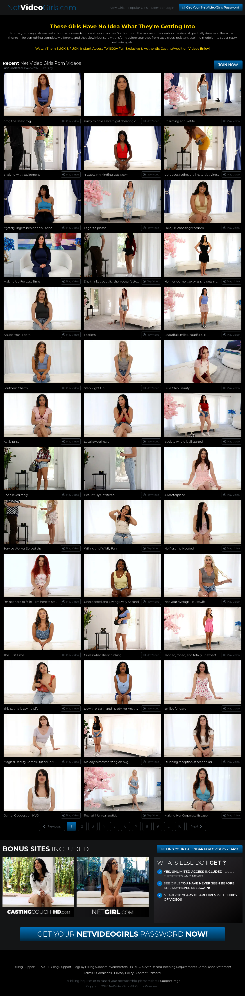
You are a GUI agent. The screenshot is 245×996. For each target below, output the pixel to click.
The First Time (14, 655)
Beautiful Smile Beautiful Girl (185, 334)
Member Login (162, 8)
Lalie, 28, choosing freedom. (184, 228)
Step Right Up (94, 388)
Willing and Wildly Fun (100, 548)
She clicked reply (16, 495)
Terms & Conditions (98, 973)
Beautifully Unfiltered (99, 495)
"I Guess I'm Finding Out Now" (106, 174)
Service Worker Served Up (22, 548)
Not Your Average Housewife (185, 601)
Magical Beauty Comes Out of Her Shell (32, 762)
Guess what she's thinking (103, 655)
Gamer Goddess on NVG (21, 815)
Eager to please (95, 228)
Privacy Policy (124, 973)
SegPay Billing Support (90, 967)
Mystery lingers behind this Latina (28, 228)
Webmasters (118, 967)
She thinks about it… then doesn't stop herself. (117, 281)
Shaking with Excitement (22, 174)
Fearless (90, 334)
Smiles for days (175, 708)
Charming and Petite (179, 121)
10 (179, 826)
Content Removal (148, 973)
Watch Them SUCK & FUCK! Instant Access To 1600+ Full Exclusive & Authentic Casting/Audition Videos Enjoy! (122, 49)
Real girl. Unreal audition (101, 815)
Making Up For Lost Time (22, 281)
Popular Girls (138, 8)
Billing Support (25, 967)
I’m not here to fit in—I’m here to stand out (34, 601)
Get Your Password (122, 934)
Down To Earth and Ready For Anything (112, 708)
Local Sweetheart (96, 441)
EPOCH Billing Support (54, 967)
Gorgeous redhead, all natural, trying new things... (200, 174)
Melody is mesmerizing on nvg (106, 762)
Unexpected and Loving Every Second (111, 601)
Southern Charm (16, 388)
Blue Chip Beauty (177, 388)
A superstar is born (17, 334)
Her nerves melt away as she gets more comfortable (201, 281)
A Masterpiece (174, 495)
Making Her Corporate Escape (186, 815)
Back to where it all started (183, 441)
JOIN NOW (228, 65)
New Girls (117, 8)
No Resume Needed (179, 548)
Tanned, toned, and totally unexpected (192, 655)
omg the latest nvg (17, 121)
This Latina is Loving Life (21, 708)
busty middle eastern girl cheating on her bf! (116, 121)
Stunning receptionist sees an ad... (189, 762)
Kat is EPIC (11, 441)
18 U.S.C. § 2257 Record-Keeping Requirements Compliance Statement (180, 967)
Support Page (170, 981)
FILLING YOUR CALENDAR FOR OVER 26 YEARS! (199, 849)
